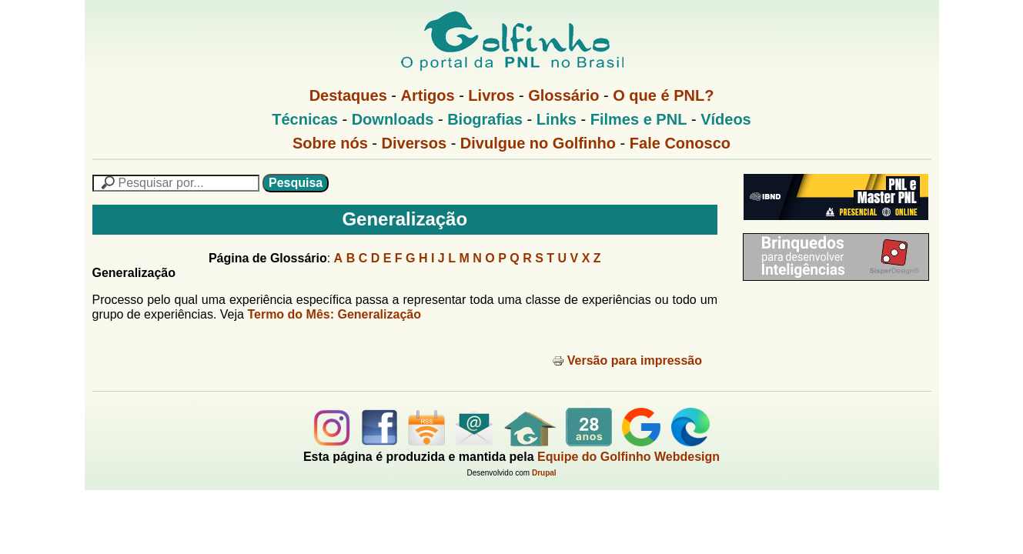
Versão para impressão (627, 360)
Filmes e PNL (638, 119)
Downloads (393, 119)
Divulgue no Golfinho (538, 143)
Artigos (428, 95)
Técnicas (305, 119)
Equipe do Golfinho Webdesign (628, 456)
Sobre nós (330, 143)
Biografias (485, 119)
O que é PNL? (663, 95)
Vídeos (725, 119)
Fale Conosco (680, 143)
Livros (491, 95)
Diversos (414, 143)
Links (557, 119)
